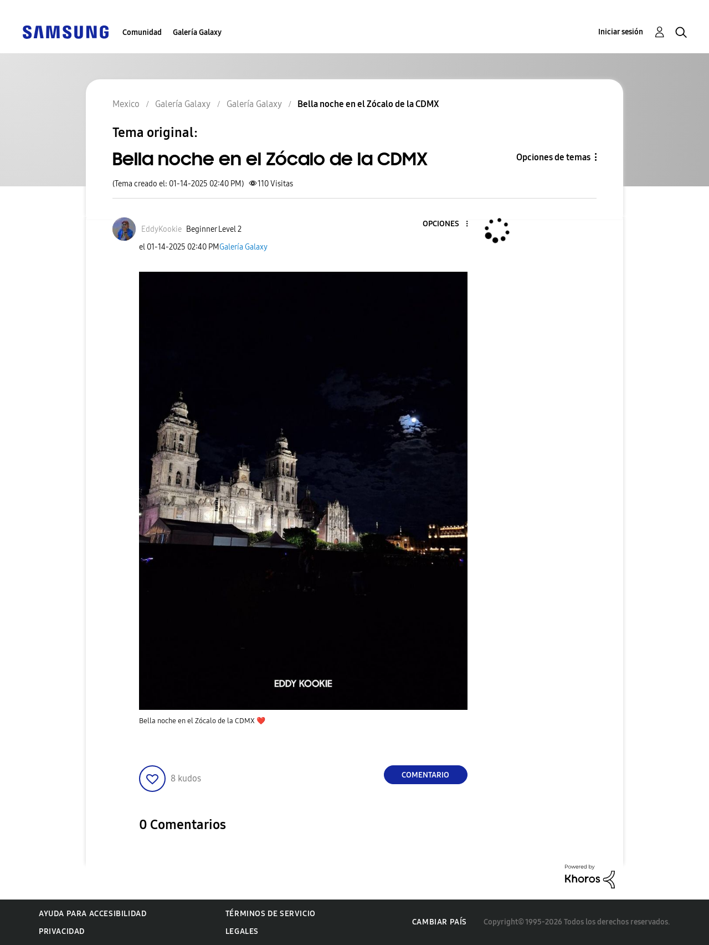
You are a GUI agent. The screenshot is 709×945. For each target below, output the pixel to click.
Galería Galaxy (197, 32)
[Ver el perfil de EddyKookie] (161, 229)
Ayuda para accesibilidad (92, 913)
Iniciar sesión (620, 32)
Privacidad (62, 931)
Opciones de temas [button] (553, 157)
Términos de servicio (270, 913)
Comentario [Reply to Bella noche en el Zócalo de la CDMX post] (425, 775)
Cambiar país (439, 922)
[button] (448, 224)
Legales (242, 931)
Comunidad (142, 32)
